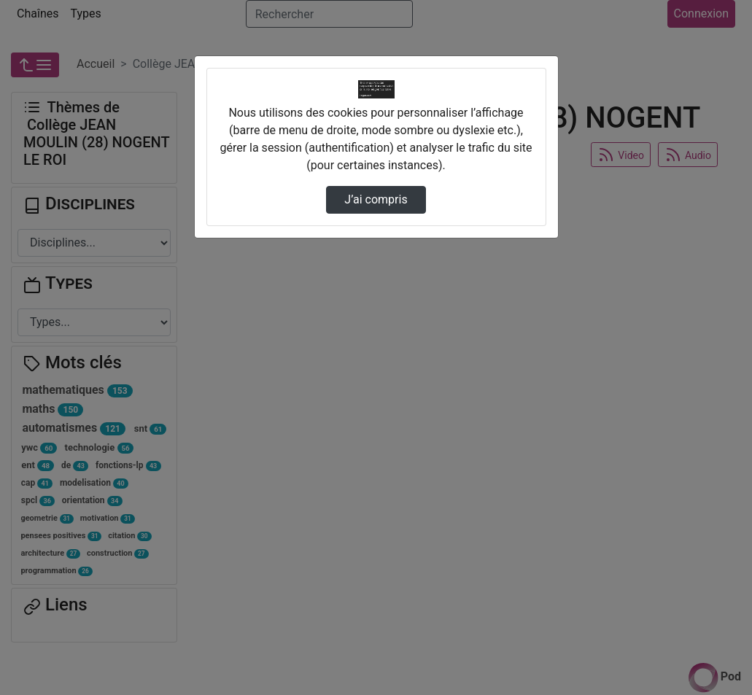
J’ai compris (375, 199)
